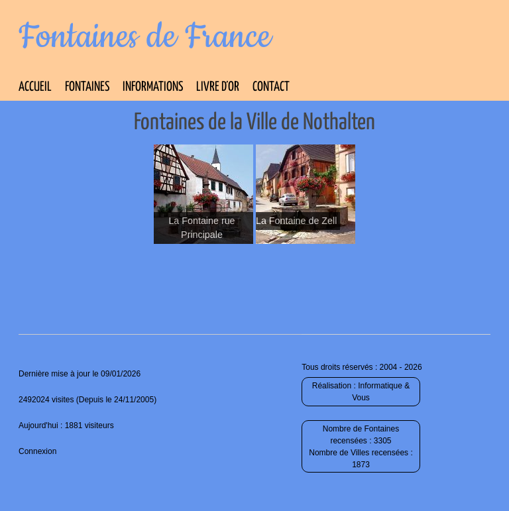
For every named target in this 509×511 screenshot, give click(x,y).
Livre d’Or (217, 87)
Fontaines (87, 87)
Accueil (35, 87)
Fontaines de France (145, 37)
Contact (271, 87)
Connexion (37, 451)
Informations (153, 87)
